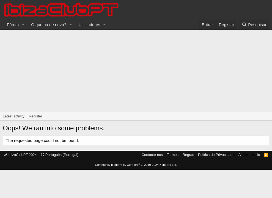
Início (255, 155)
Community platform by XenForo (136, 164)
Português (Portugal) (59, 155)
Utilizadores (89, 24)
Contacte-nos (152, 155)
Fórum (13, 24)
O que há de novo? (48, 24)
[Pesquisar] (254, 25)
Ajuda (243, 155)
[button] (23, 25)
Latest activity (13, 116)
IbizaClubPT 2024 (20, 155)
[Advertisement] (136, 70)
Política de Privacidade (216, 155)
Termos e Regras (180, 155)
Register (35, 116)
